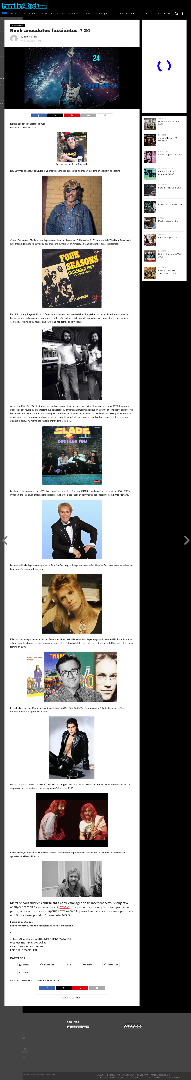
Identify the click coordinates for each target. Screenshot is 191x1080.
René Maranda (30, 36)
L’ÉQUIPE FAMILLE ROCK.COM (138, 1077)
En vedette (53, 980)
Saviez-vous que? (13, 1057)
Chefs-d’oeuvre (162, 13)
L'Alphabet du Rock (14, 1052)
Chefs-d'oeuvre (12, 1032)
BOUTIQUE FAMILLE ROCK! (111, 1077)
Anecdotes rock (37, 980)
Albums (61, 13)
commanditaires (12, 1038)
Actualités (30, 13)
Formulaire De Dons (160, 1075)
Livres (87, 13)
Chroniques (102, 13)
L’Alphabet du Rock (124, 13)
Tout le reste (11, 1063)
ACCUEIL (15, 13)
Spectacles (46, 13)
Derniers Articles (172, 1077)
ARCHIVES (144, 13)
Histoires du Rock (13, 1049)
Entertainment (12, 1043)
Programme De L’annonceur (120, 1075)
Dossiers (74, 13)
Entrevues (9, 1046)
